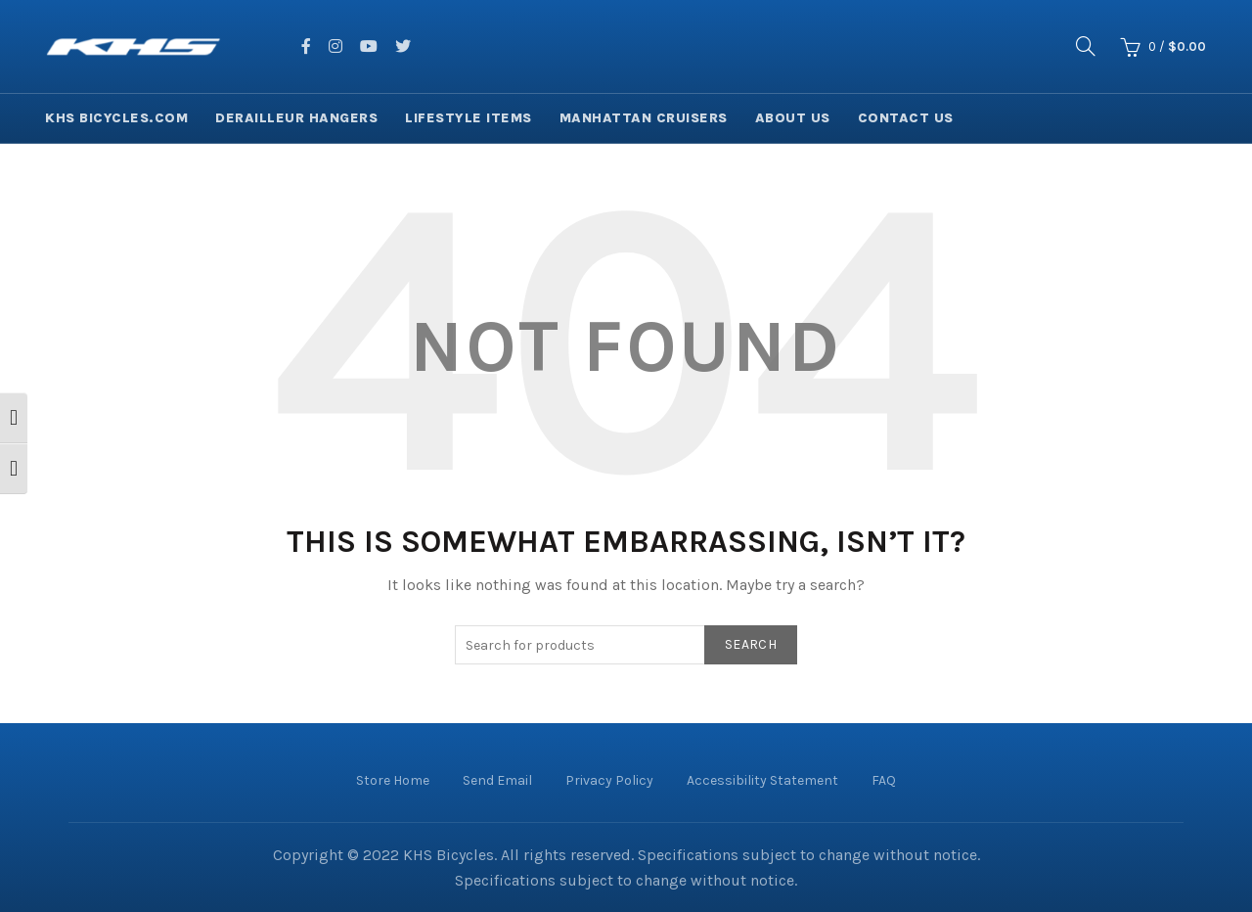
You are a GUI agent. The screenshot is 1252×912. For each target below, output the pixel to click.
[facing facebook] (306, 46)
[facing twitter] (403, 46)
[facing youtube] (368, 46)
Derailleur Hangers (296, 118)
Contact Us (906, 118)
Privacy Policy (609, 780)
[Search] (1085, 46)
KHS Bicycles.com (116, 118)
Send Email (497, 780)
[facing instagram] (335, 46)
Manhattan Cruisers (643, 118)
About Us (792, 118)
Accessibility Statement (762, 780)
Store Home (392, 780)
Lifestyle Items (468, 118)
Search (751, 644)
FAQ (884, 780)
